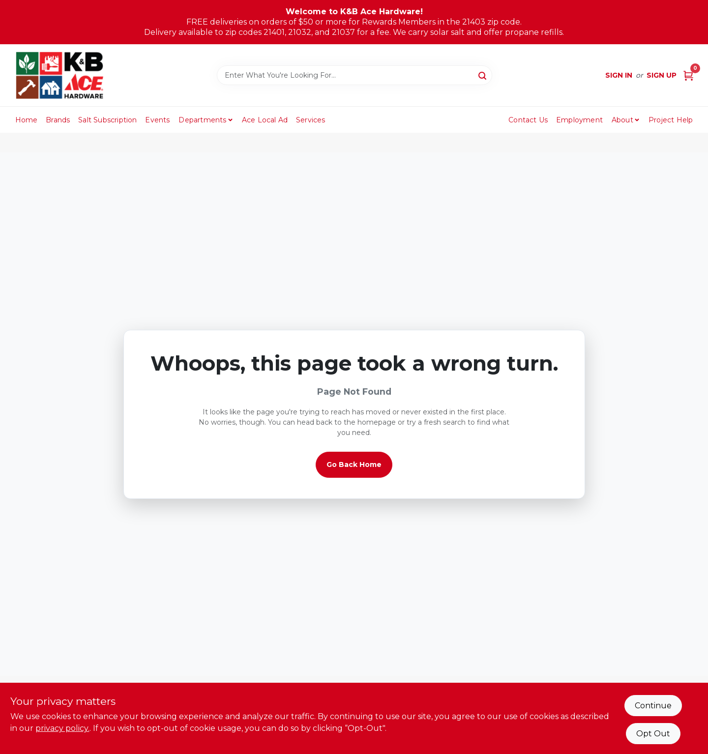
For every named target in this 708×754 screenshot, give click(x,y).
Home (26, 120)
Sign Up (662, 75)
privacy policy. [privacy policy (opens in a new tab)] (62, 728)
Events (157, 120)
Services (310, 120)
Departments (202, 120)
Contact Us (528, 120)
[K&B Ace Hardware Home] (59, 75)
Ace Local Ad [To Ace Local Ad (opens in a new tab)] (265, 120)
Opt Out (653, 733)
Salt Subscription (107, 120)
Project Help (671, 120)
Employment (579, 120)
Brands (58, 120)
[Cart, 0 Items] (688, 75)
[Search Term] (354, 75)
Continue (653, 705)
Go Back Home (354, 464)
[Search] (483, 74)
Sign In (618, 75)
